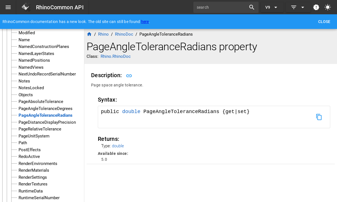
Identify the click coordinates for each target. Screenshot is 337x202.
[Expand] (298, 7)
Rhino (103, 34)
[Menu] (8, 7)
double (131, 111)
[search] (222, 7)
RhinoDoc (124, 34)
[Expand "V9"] (272, 7)
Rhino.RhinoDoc (116, 56)
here (145, 21)
